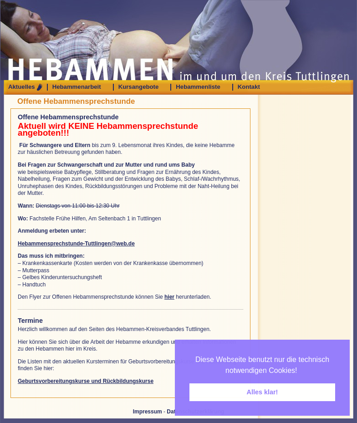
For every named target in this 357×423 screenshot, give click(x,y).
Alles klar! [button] (262, 392)
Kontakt (249, 87)
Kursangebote (138, 87)
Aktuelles (21, 87)
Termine (30, 320)
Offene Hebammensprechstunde (76, 101)
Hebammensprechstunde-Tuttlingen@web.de (76, 243)
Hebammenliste (198, 87)
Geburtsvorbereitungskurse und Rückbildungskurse (85, 381)
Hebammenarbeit (76, 87)
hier (169, 297)
